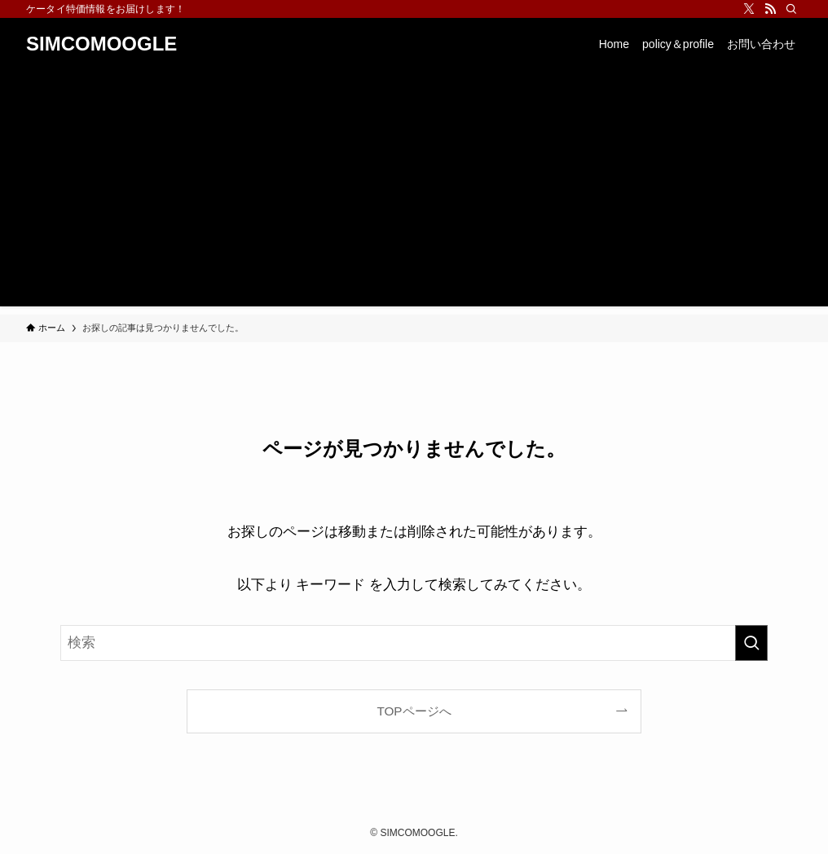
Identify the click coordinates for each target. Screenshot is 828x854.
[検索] (791, 9)
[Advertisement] (414, 192)
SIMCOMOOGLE (101, 44)
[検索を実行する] (751, 643)
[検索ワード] (414, 643)
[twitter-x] (749, 9)
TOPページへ (414, 711)
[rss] (770, 9)
